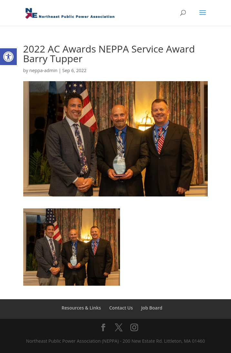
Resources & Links (81, 308)
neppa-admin (43, 70)
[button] (8, 56)
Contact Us (121, 308)
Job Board (151, 308)
